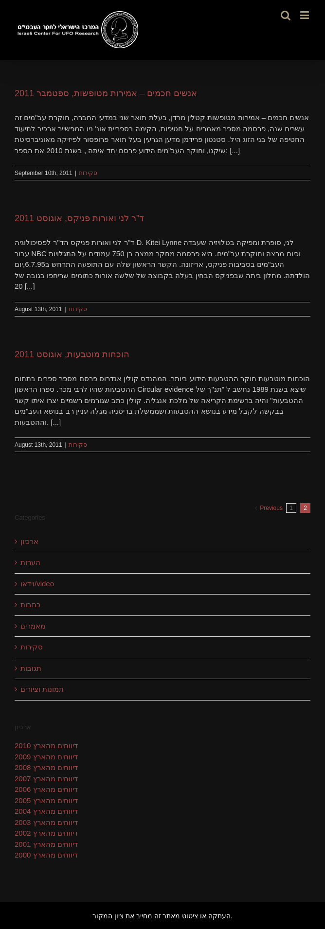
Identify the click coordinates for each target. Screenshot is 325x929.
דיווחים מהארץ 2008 (46, 767)
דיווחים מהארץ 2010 (46, 745)
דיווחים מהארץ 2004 (46, 811)
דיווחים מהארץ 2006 (46, 789)
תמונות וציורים (42, 689)
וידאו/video (37, 583)
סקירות (88, 173)
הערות (30, 562)
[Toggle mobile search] (285, 15)
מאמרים (32, 626)
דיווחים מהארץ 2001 (46, 844)
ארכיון (29, 541)
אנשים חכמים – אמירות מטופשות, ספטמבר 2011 (106, 93)
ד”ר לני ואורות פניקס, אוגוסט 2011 (79, 218)
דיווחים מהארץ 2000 (46, 855)
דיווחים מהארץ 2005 (46, 800)
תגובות (30, 668)
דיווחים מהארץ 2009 (46, 757)
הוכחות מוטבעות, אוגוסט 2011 (72, 354)
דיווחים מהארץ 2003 (46, 822)
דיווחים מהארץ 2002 (46, 833)
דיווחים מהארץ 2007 (46, 778)
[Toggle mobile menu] (305, 15)
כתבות (30, 604)
